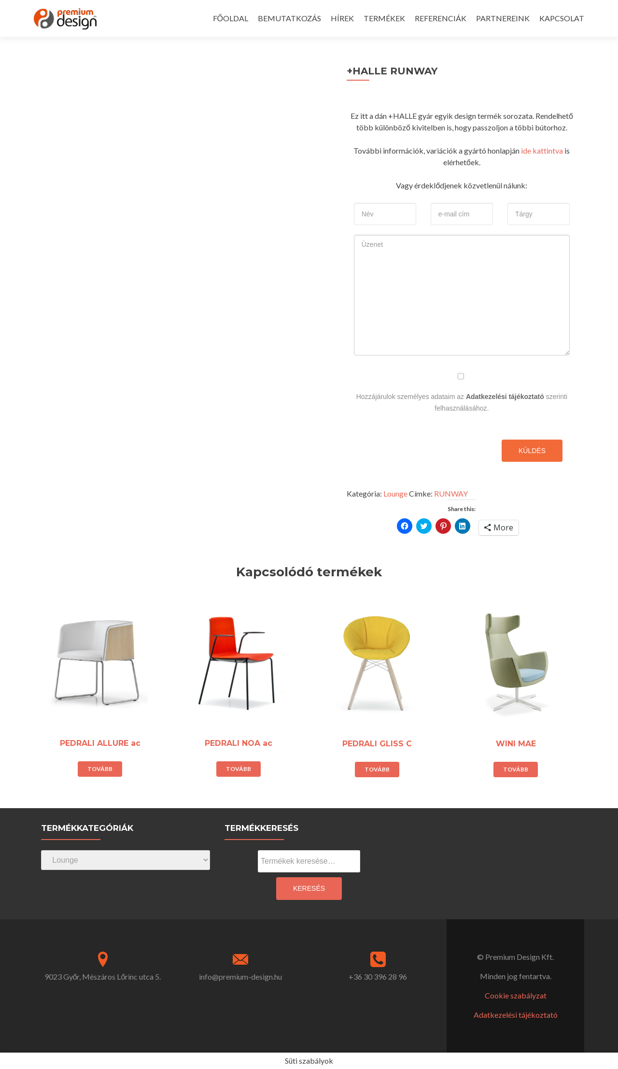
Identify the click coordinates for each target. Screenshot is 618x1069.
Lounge (395, 493)
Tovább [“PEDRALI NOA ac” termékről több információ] (238, 768)
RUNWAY (451, 493)
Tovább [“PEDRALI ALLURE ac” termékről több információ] (99, 768)
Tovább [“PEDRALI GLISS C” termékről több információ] (377, 769)
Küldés (532, 451)
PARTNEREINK (503, 18)
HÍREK (342, 18)
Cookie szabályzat (516, 995)
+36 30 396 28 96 (378, 976)
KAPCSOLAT (561, 18)
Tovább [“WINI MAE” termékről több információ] (515, 769)
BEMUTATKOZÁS (289, 18)
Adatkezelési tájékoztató (505, 396)
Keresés (309, 888)
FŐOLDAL (230, 18)
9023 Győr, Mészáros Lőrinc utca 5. (102, 976)
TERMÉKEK (384, 18)
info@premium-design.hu (240, 976)
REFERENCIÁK (440, 18)
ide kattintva (542, 150)
